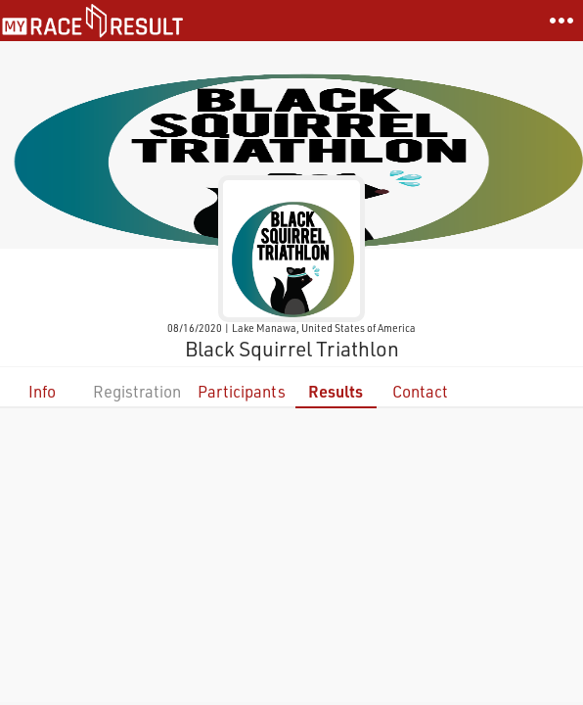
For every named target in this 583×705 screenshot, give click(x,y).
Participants (242, 391)
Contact (420, 391)
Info (42, 391)
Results (335, 391)
